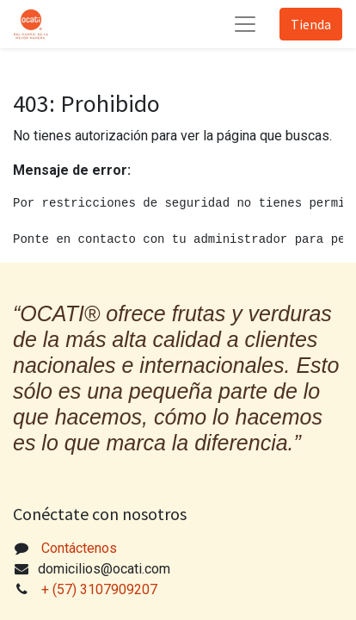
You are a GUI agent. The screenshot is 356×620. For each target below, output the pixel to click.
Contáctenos (79, 548)
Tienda (311, 24)
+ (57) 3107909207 (101, 589)
